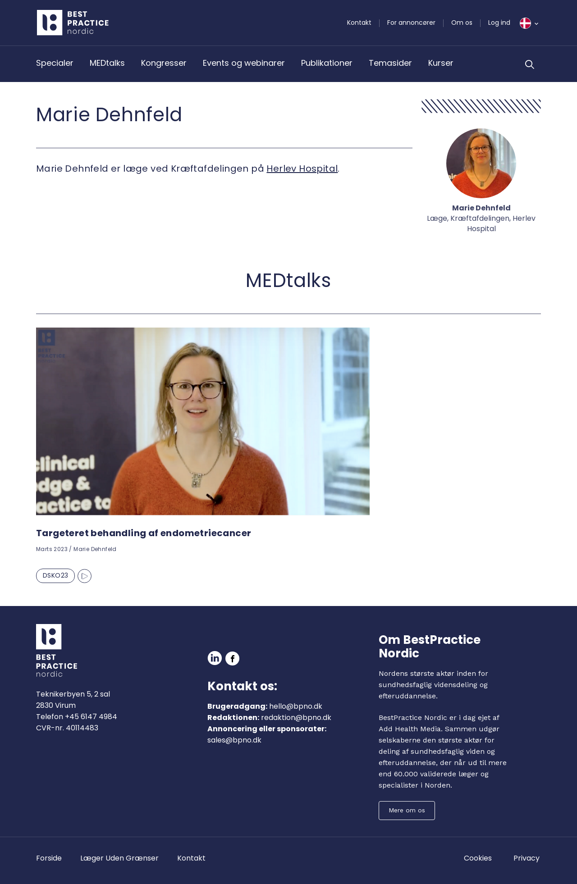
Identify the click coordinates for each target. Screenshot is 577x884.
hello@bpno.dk (295, 706)
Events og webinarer (244, 62)
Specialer (54, 62)
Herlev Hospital (302, 168)
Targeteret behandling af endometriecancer (143, 533)
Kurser (440, 62)
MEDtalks (107, 62)
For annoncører (411, 22)
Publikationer (327, 62)
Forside (49, 858)
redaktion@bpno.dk (296, 717)
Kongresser (164, 62)
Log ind (499, 22)
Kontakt (359, 22)
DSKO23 (55, 575)
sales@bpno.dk (234, 740)
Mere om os (407, 810)
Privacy (526, 858)
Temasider (390, 62)
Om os (461, 22)
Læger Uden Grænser (119, 858)
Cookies (478, 858)
